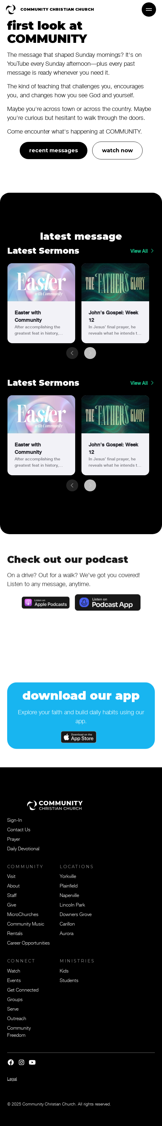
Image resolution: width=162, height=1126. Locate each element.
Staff (11, 894)
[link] (41, 303)
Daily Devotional (23, 848)
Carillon (67, 923)
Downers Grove (76, 914)
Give (11, 904)
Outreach (16, 1018)
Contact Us (18, 829)
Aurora (66, 933)
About (13, 885)
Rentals (15, 933)
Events (14, 980)
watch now (117, 150)
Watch (13, 970)
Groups (15, 999)
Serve (12, 1008)
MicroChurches (22, 914)
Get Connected (22, 989)
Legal (12, 1078)
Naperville (69, 894)
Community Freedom (19, 1031)
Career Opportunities (28, 942)
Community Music (25, 923)
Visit (11, 875)
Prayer (13, 838)
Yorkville (68, 875)
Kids (64, 970)
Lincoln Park (72, 904)
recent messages (53, 150)
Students (69, 980)
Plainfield (69, 885)
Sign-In (14, 819)
